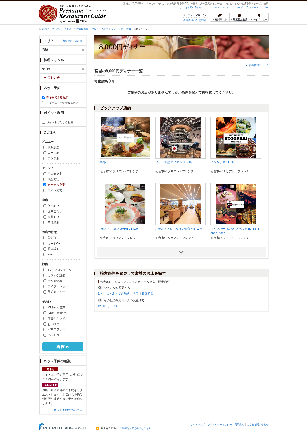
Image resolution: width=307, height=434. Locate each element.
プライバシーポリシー (220, 424)
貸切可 (52, 238)
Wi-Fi (51, 254)
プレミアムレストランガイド (107, 29)
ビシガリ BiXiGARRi (223, 162)
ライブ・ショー (58, 286)
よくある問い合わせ (191, 7)
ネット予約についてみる (69, 410)
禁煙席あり (55, 222)
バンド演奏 (55, 281)
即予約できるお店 (57, 97)
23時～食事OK (57, 313)
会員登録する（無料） (195, 20)
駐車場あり (55, 249)
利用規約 (239, 424)
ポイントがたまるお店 (59, 122)
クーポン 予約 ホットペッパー (252, 7)
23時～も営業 (56, 307)
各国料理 (147, 293)
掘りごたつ (55, 211)
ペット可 (53, 335)
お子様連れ (55, 324)
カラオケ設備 (56, 275)
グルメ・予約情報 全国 (76, 29)
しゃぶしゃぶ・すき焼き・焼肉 (118, 293)
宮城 (128, 29)
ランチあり (55, 158)
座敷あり (53, 217)
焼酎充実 (53, 179)
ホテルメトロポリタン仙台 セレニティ (180, 228)
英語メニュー (56, 292)
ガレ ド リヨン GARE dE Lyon (120, 228)
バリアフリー (56, 329)
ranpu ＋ (105, 162)
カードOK (54, 243)
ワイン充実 (55, 190)
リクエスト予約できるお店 (62, 102)
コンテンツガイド (219, 7)
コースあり (55, 152)
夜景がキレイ (56, 318)
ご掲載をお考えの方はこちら (135, 428)
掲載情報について (259, 65)
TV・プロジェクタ (60, 270)
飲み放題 (53, 147)
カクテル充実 (56, 185)
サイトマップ (197, 424)
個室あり (53, 205)
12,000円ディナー (109, 306)
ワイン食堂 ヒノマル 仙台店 (173, 162)
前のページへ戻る (51, 29)
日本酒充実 (55, 173)
